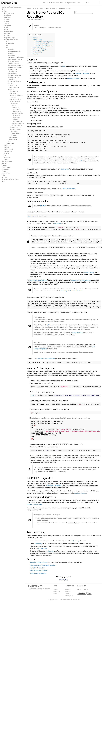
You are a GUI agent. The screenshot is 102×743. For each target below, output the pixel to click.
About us (67, 591)
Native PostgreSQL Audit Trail (38, 280)
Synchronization (12, 73)
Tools (5, 155)
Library (4, 171)
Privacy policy (69, 595)
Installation (7, 17)
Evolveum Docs (9, 2)
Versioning (7, 157)
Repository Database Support (38, 562)
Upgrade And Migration (14, 81)
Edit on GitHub (81, 593)
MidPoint (45, 3)
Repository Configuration (82, 73)
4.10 (7, 41)
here (63, 66)
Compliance (7, 15)
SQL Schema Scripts (16, 99)
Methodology (8, 151)
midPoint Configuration (39, 48)
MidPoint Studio (8, 149)
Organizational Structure (15, 67)
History (6, 159)
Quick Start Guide (9, 13)
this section (57, 223)
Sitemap (55, 589)
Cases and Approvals (14, 51)
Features (6, 23)
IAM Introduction (54, 3)
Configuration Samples (14, 75)
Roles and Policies (13, 61)
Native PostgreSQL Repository (59, 8)
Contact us (68, 593)
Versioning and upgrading (40, 50)
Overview (35, 38)
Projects (6, 153)
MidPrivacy (7, 145)
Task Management (13, 63)
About (3, 181)
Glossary (4, 177)
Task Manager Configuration (38, 573)
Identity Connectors (70, 3)
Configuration (14, 91)
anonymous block (77, 332)
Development (10, 143)
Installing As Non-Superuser (44, 46)
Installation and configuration (44, 42)
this (82, 161)
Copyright (55, 593)
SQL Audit (13, 93)
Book (61, 3)
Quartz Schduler (89, 273)
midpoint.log (75, 541)
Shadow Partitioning (18, 123)
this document (64, 169)
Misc (9, 141)
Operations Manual (9, 37)
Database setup (37, 40)
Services (67, 589)
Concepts (11, 49)
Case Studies (6, 173)
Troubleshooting (37, 52)
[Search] (92, 3)
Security (6, 27)
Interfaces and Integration (15, 65)
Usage (14, 105)
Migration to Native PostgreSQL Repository (17, 115)
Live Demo (7, 35)
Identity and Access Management (11, 7)
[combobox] (83, 12)
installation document (73, 78)
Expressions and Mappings (16, 57)
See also (35, 54)
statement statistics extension (46, 358)
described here (42, 548)
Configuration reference (11, 39)
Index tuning (38, 543)
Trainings (4, 165)
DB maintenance (16, 111)
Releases (7, 19)
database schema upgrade (34, 504)
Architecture (7, 25)
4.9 (7, 47)
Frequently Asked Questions (10, 179)
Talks (78, 3)
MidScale (6, 147)
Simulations (11, 55)
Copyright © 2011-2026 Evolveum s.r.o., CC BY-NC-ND (64, 599)
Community (5, 169)
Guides (6, 29)
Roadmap (6, 21)
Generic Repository (15, 127)
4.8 (7, 45)
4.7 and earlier (10, 43)
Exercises (7, 33)
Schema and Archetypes (15, 59)
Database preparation (42, 44)
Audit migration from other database (71, 291)
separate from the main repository (81, 280)
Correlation (11, 53)
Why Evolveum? (6, 167)
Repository (11, 89)
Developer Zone (8, 31)
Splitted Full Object (17, 125)
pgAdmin (43, 205)
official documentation (69, 189)
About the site (57, 591)
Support (4, 163)
